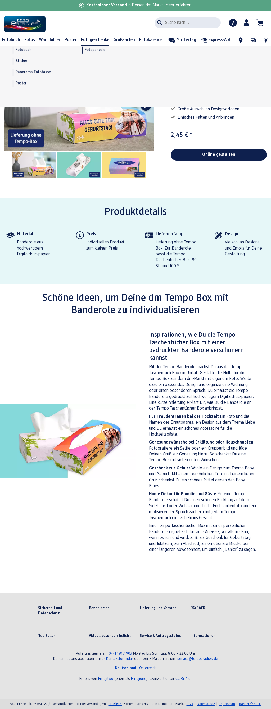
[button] (246, 23)
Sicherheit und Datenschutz (50, 610)
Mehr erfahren (178, 5)
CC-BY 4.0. (183, 679)
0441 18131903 (120, 654)
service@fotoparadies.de (197, 659)
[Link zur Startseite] (55, 24)
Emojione (138, 679)
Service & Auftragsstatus (160, 636)
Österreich (147, 668)
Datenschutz (206, 704)
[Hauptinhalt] (135, 326)
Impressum (227, 704)
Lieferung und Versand (158, 608)
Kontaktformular (119, 659)
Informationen (203, 636)
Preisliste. (115, 704)
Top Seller (46, 636)
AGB (190, 704)
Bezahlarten (99, 608)
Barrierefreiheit (250, 704)
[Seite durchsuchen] (187, 23)
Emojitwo (105, 679)
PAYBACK (198, 608)
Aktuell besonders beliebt (110, 636)
